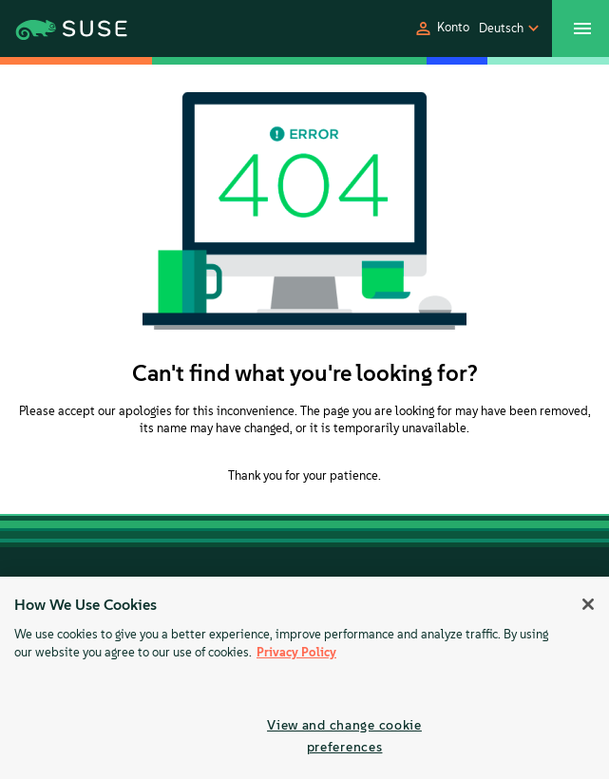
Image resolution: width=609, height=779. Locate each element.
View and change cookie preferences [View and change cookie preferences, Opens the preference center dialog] (344, 735)
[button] (441, 28)
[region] (304, 678)
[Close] (588, 604)
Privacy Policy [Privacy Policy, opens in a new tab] (296, 652)
